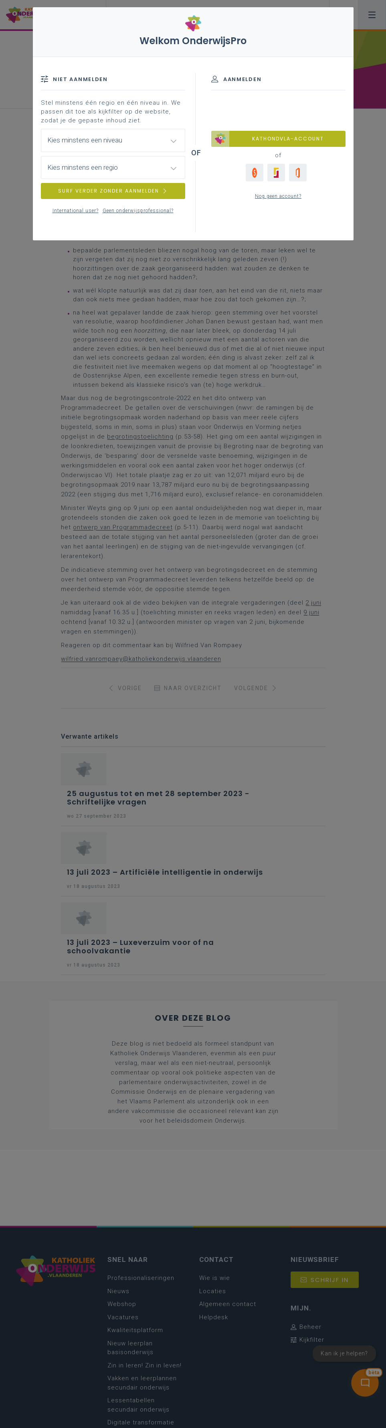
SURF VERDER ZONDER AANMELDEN (113, 190)
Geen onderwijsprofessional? (138, 210)
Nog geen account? (278, 196)
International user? (76, 210)
